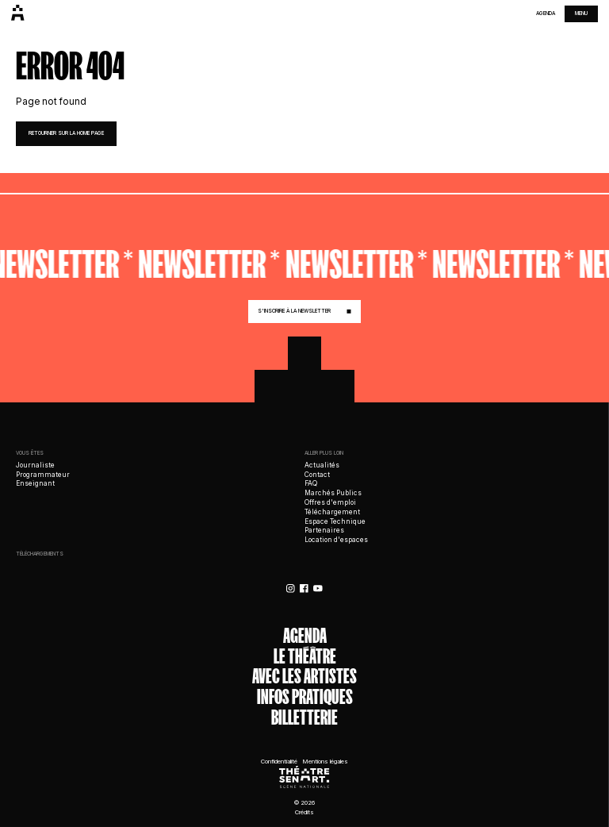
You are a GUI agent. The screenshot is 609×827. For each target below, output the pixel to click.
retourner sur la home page (66, 133)
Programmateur (43, 475)
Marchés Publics (333, 493)
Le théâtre (305, 657)
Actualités (321, 465)
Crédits (304, 812)
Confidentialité (279, 761)
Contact (317, 475)
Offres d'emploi (330, 502)
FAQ (310, 483)
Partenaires (324, 530)
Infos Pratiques (305, 697)
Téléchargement (332, 512)
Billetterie (304, 718)
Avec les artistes (304, 677)
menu (581, 13)
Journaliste (35, 465)
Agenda (545, 13)
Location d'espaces (336, 540)
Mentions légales (325, 761)
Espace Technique (335, 521)
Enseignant (35, 483)
